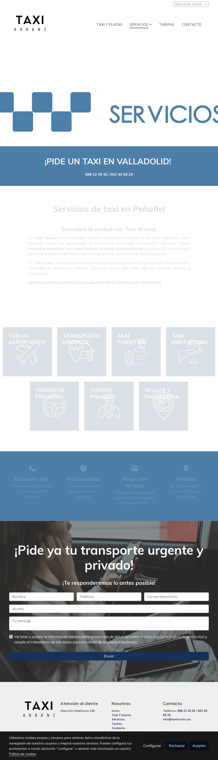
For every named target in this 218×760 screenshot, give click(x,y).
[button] (140, 24)
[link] (30, 24)
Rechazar (177, 745)
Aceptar (199, 745)
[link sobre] (32, 710)
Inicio (116, 711)
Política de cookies (22, 754)
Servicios (118, 719)
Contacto (118, 728)
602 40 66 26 (121, 174)
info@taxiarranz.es (177, 719)
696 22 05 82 (96, 174)
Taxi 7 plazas (121, 715)
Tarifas (117, 723)
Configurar (152, 745)
